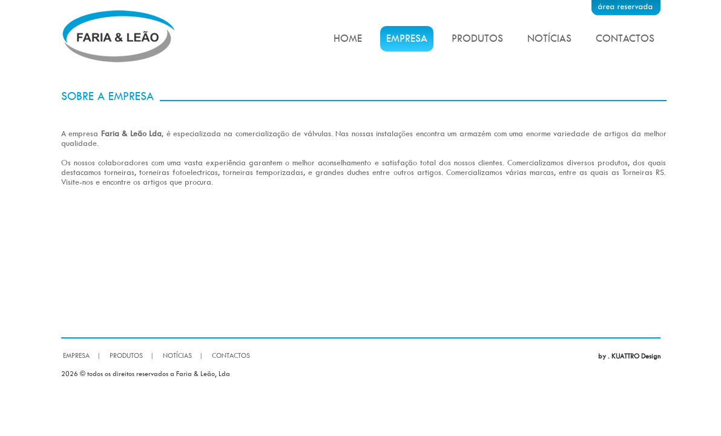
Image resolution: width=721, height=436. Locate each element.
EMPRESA (406, 38)
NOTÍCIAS (549, 38)
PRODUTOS (477, 38)
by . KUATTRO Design (629, 355)
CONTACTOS (625, 38)
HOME (348, 38)
